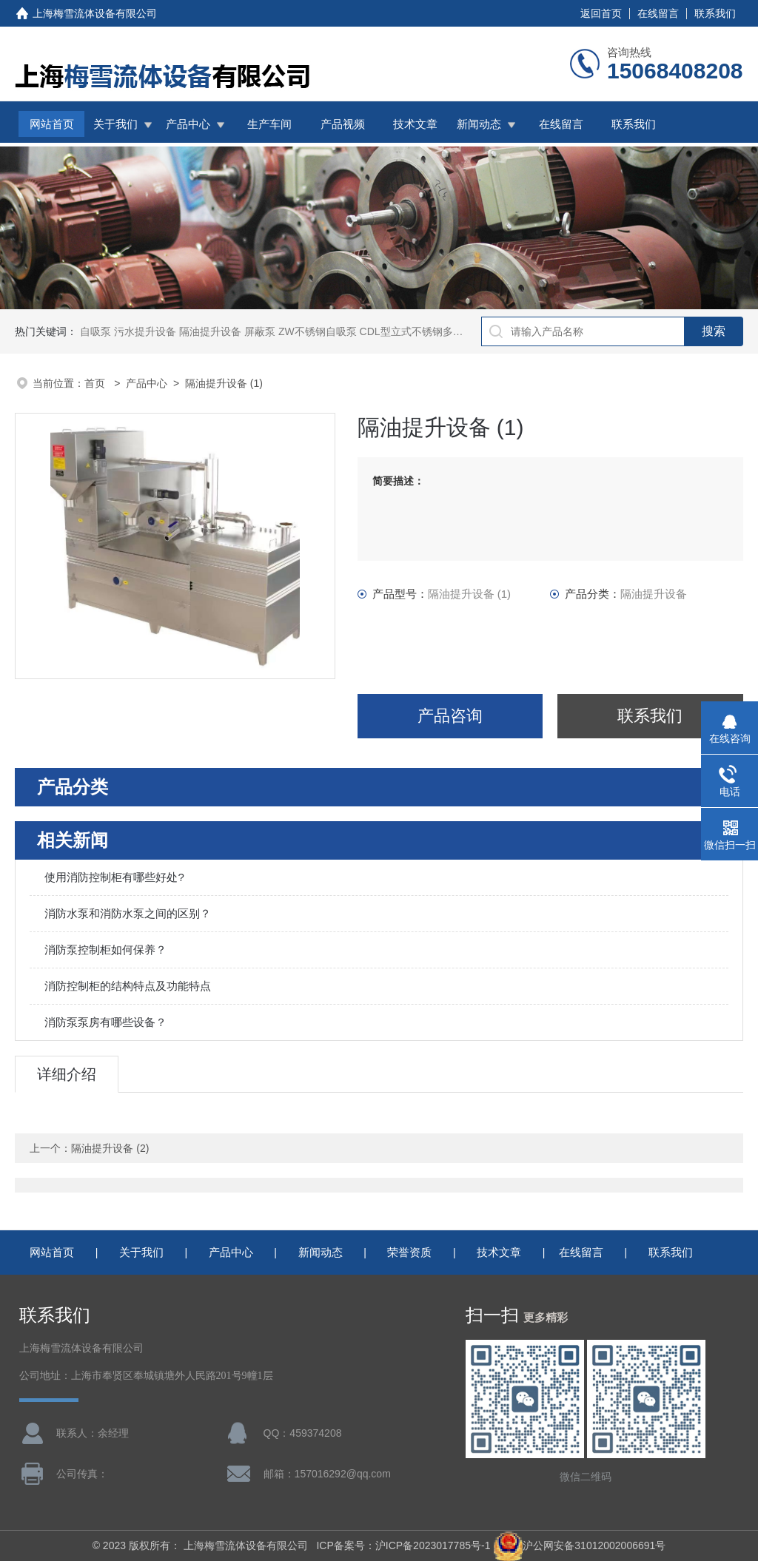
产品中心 (188, 124)
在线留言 (658, 13)
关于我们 (115, 124)
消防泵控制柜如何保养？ (105, 949)
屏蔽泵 (259, 331)
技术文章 (415, 124)
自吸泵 (95, 331)
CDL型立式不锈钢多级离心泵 (427, 331)
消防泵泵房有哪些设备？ (105, 1022)
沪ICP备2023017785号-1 (433, 1545)
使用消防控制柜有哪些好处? (114, 877)
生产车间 (269, 124)
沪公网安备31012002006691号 (579, 1545)
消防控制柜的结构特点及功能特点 (127, 986)
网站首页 (52, 124)
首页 (96, 383)
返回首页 (601, 13)
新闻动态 (479, 124)
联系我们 (715, 13)
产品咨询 (450, 716)
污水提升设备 (145, 331)
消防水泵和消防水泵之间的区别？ (127, 913)
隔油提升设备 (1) (224, 383)
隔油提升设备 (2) (110, 1148)
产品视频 (343, 124)
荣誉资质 (409, 1252)
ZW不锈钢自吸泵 (317, 331)
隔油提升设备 (210, 331)
